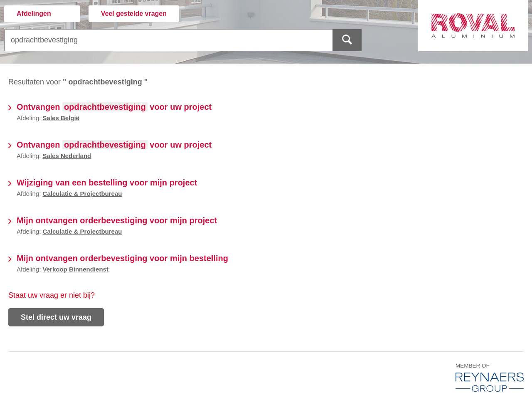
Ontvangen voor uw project (114, 106)
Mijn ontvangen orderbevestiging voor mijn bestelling (122, 258)
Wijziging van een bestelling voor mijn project (107, 182)
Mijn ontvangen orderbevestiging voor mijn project (117, 220)
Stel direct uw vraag (56, 317)
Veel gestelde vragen (134, 13)
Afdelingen (34, 13)
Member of (490, 377)
